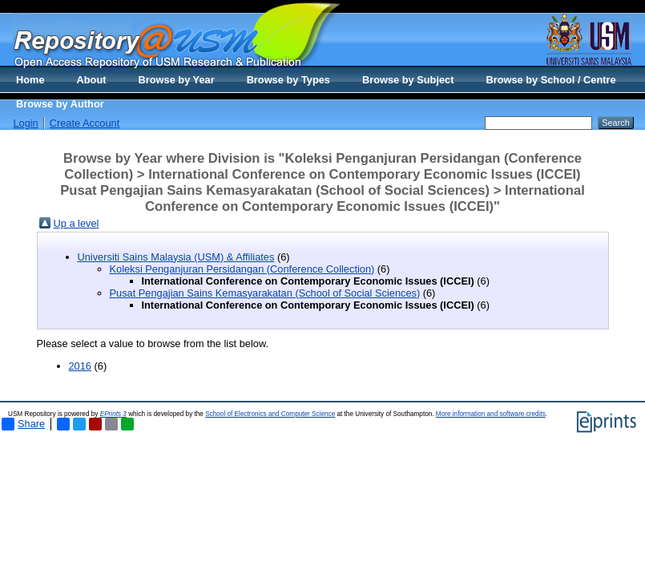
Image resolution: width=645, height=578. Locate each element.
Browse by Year (177, 80)
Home (30, 80)
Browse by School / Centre (550, 80)
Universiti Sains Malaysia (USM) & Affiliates (176, 257)
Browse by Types (288, 80)
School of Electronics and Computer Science (270, 414)
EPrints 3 (113, 414)
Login (25, 123)
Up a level (76, 223)
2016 (80, 366)
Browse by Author (60, 104)
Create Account (85, 123)
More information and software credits (491, 414)
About (92, 80)
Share (23, 424)
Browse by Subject (408, 80)
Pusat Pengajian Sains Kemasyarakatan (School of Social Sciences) (265, 293)
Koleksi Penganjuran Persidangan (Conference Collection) (242, 269)
